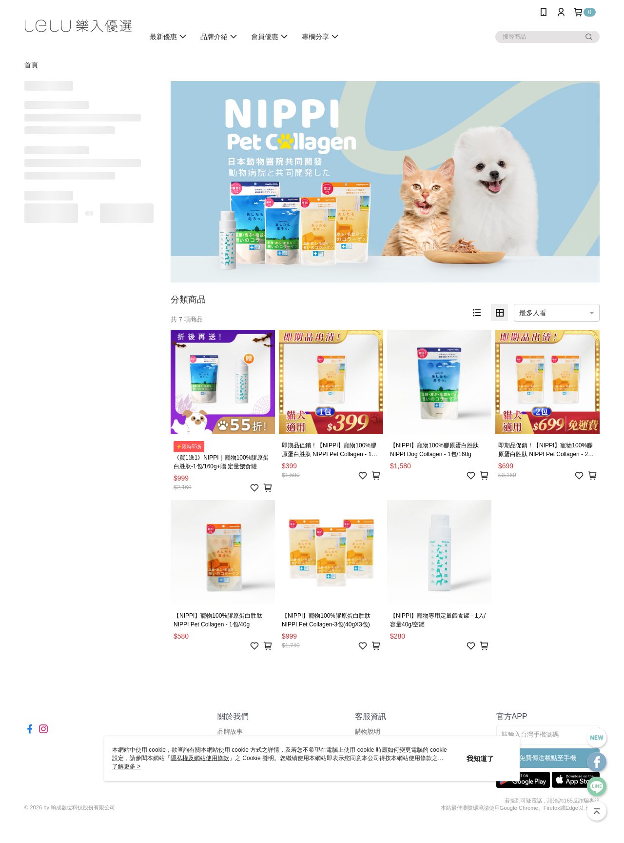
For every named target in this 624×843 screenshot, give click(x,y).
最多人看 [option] (532, 313)
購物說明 (367, 731)
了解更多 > (126, 766)
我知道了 (480, 759)
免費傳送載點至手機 (547, 758)
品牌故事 (230, 731)
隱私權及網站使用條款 (200, 758)
